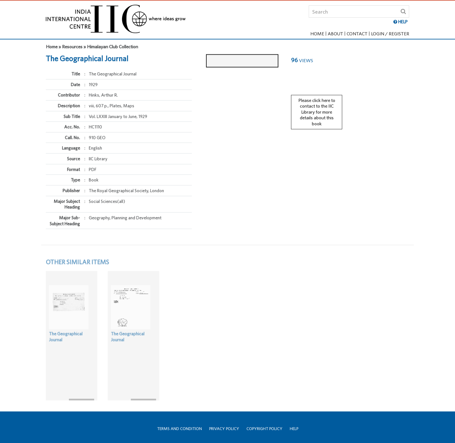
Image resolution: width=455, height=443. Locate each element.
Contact (357, 34)
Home (317, 34)
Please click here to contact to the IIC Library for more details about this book (316, 108)
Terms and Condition (179, 428)
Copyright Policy (264, 428)
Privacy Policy (224, 428)
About (335, 34)
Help (294, 428)
